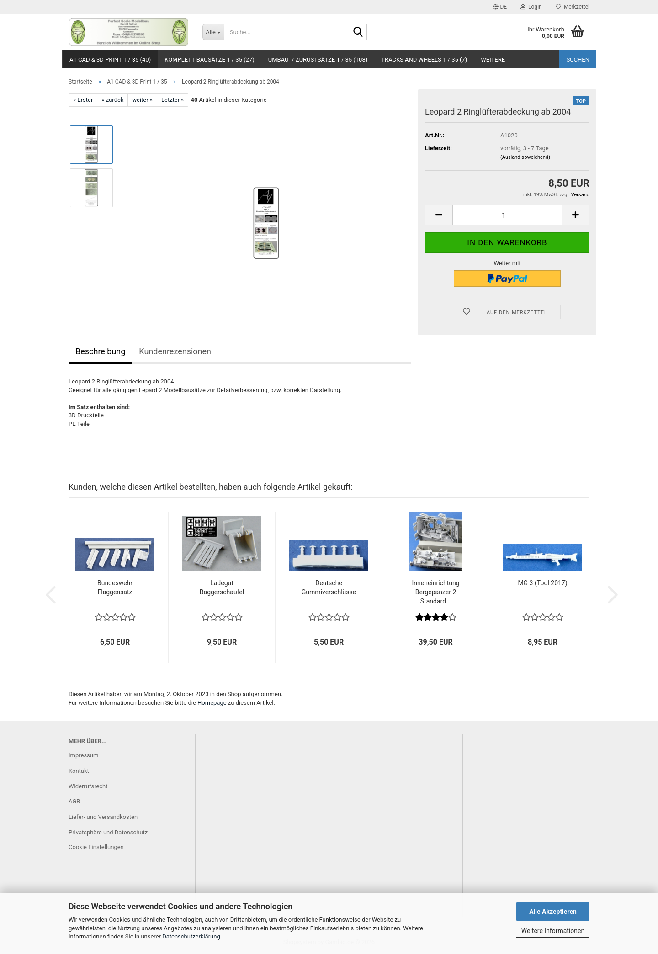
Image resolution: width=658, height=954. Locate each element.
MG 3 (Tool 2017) (542, 583)
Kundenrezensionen (175, 351)
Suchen (577, 59)
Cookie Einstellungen (96, 847)
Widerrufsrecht (88, 786)
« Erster (83, 99)
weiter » (142, 99)
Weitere (493, 59)
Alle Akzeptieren (553, 911)
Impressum (83, 755)
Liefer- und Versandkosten (103, 816)
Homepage (212, 702)
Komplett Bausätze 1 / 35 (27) (209, 59)
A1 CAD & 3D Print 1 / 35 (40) (110, 59)
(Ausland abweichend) (525, 157)
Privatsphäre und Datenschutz (108, 832)
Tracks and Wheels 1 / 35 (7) (424, 59)
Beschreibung (100, 351)
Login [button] (531, 7)
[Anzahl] (507, 215)
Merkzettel (572, 7)
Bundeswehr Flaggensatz (115, 587)
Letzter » (172, 99)
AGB (74, 801)
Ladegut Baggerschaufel (222, 587)
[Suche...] (213, 32)
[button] (500, 7)
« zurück (112, 99)
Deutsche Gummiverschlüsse (329, 587)
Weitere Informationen (552, 930)
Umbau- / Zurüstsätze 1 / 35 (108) (318, 59)
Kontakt (79, 770)
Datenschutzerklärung (191, 936)
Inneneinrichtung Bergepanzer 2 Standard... (435, 592)
